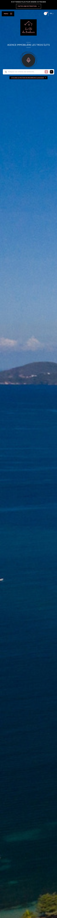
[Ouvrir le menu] (8, 13)
